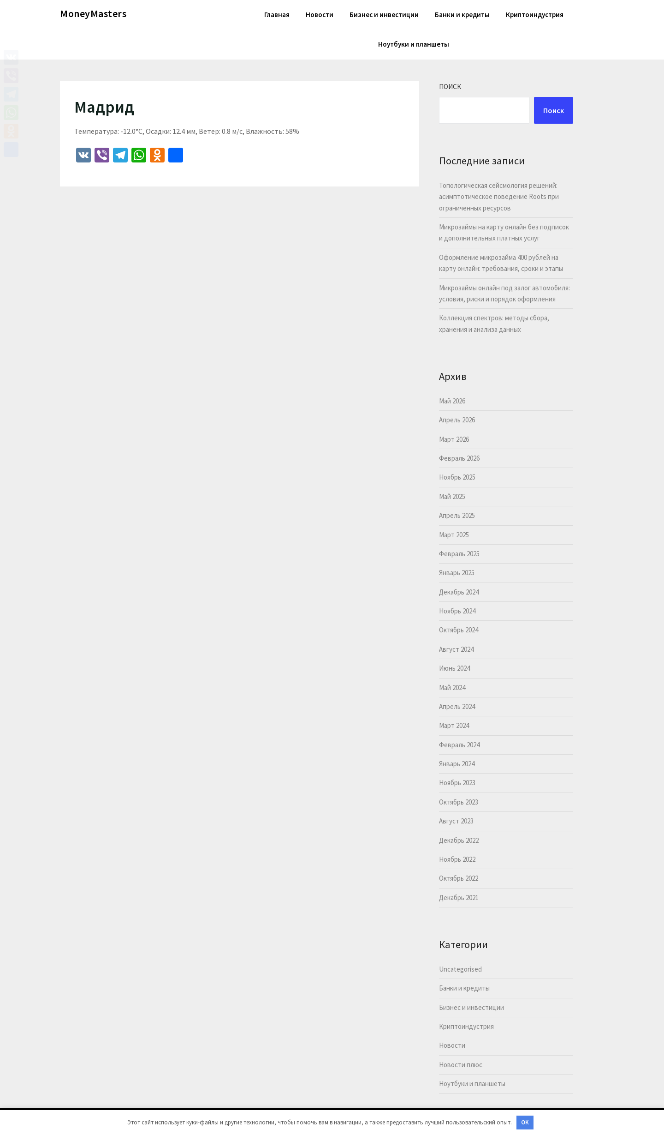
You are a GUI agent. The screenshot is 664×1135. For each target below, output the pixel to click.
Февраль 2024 (459, 744)
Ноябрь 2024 (457, 611)
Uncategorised (460, 969)
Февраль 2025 (459, 553)
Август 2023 (456, 821)
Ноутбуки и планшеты (413, 44)
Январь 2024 (456, 763)
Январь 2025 (456, 572)
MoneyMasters (93, 13)
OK (525, 1122)
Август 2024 (456, 649)
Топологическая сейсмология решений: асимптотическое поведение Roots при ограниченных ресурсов (499, 196)
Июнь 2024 (454, 668)
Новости (319, 14)
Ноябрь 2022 (457, 859)
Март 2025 (454, 534)
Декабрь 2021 (459, 897)
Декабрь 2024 (459, 592)
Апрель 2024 (457, 706)
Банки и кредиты (462, 14)
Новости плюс (460, 1064)
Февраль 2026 (459, 458)
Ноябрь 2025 (457, 477)
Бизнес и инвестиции (384, 14)
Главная (277, 14)
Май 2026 (452, 400)
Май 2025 (452, 496)
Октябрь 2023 (458, 802)
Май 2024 (452, 687)
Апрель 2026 (457, 419)
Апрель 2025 (457, 515)
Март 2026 (454, 439)
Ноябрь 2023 (457, 782)
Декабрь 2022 (459, 840)
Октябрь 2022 (458, 878)
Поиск (450, 86)
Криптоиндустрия (534, 14)
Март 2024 (454, 725)
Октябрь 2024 (458, 629)
